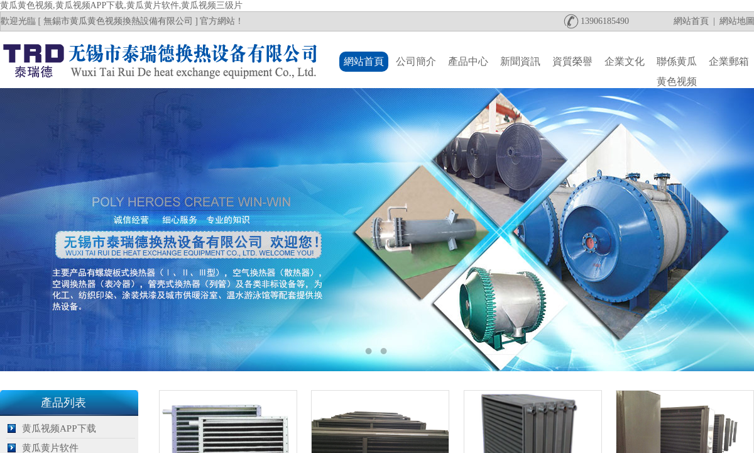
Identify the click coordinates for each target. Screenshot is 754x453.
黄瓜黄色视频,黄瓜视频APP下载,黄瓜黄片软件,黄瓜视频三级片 (121, 5)
